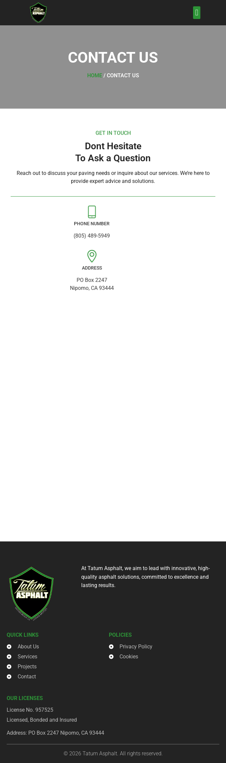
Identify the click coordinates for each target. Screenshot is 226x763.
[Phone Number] (67, 212)
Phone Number (67, 223)
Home (94, 75)
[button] (196, 12)
